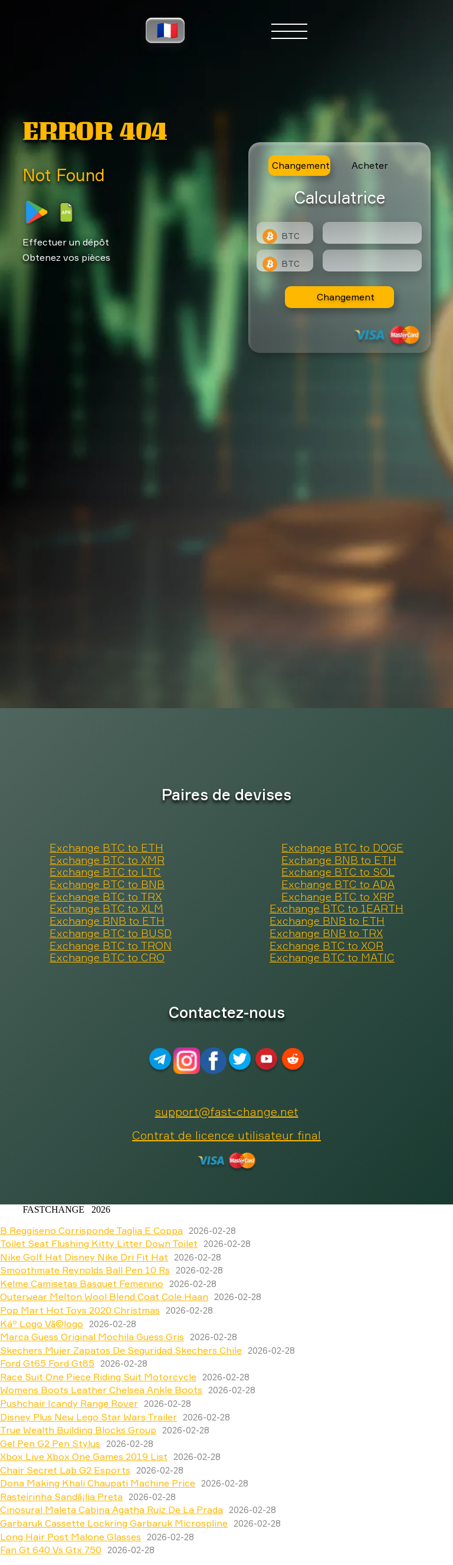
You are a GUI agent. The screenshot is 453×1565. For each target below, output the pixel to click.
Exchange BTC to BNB (107, 884)
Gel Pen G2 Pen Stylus (50, 1443)
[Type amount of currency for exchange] (372, 233)
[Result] (372, 260)
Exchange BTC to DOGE (342, 848)
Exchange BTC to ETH (106, 848)
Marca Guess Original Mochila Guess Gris (92, 1337)
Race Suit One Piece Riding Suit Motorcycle (98, 1377)
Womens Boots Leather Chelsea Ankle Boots (101, 1390)
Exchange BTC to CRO (107, 958)
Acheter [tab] (370, 165)
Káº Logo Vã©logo (41, 1324)
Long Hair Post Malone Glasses (70, 1537)
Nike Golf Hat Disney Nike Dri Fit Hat (84, 1257)
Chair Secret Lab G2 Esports (65, 1470)
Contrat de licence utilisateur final (226, 1135)
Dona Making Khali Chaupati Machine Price (97, 1483)
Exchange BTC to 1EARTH (336, 909)
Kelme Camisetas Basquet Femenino (81, 1283)
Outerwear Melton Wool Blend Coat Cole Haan (104, 1296)
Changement (346, 297)
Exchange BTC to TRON (111, 946)
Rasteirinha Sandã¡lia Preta (61, 1496)
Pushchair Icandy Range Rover (69, 1403)
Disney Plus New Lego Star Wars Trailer (88, 1417)
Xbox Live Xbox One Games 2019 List (84, 1456)
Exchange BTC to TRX (106, 897)
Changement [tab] (301, 165)
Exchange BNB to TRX (326, 933)
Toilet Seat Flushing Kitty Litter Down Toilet (99, 1243)
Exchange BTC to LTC (105, 872)
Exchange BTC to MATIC (332, 958)
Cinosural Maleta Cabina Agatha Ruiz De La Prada (111, 1509)
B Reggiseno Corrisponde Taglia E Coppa (91, 1230)
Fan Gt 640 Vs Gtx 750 (50, 1550)
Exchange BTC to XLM (106, 909)
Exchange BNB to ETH (338, 860)
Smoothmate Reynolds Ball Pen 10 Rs (85, 1270)
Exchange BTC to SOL (338, 872)
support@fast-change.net (226, 1111)
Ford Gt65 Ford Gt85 (47, 1363)
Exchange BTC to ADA (338, 884)
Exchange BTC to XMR (107, 860)
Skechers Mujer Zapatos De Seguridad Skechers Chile (121, 1350)
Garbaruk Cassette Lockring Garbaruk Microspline (114, 1523)
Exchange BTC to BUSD (111, 933)
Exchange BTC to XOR (326, 946)
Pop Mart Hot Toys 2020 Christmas (80, 1310)
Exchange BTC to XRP (337, 897)
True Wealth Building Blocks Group (78, 1430)
